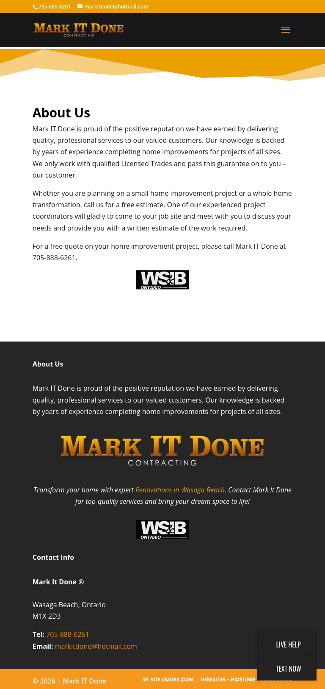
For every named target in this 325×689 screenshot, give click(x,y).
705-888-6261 (67, 634)
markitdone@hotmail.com (96, 646)
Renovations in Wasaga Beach (180, 490)
